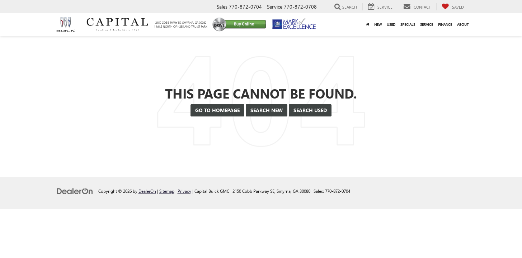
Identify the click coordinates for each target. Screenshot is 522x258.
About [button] (463, 24)
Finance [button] (445, 24)
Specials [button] (407, 24)
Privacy (184, 191)
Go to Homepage (217, 110)
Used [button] (391, 24)
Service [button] (426, 24)
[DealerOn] (75, 190)
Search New (266, 110)
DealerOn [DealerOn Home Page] (147, 191)
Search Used (310, 110)
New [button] (378, 24)
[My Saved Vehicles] (452, 6)
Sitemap (166, 191)
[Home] (367, 24)
